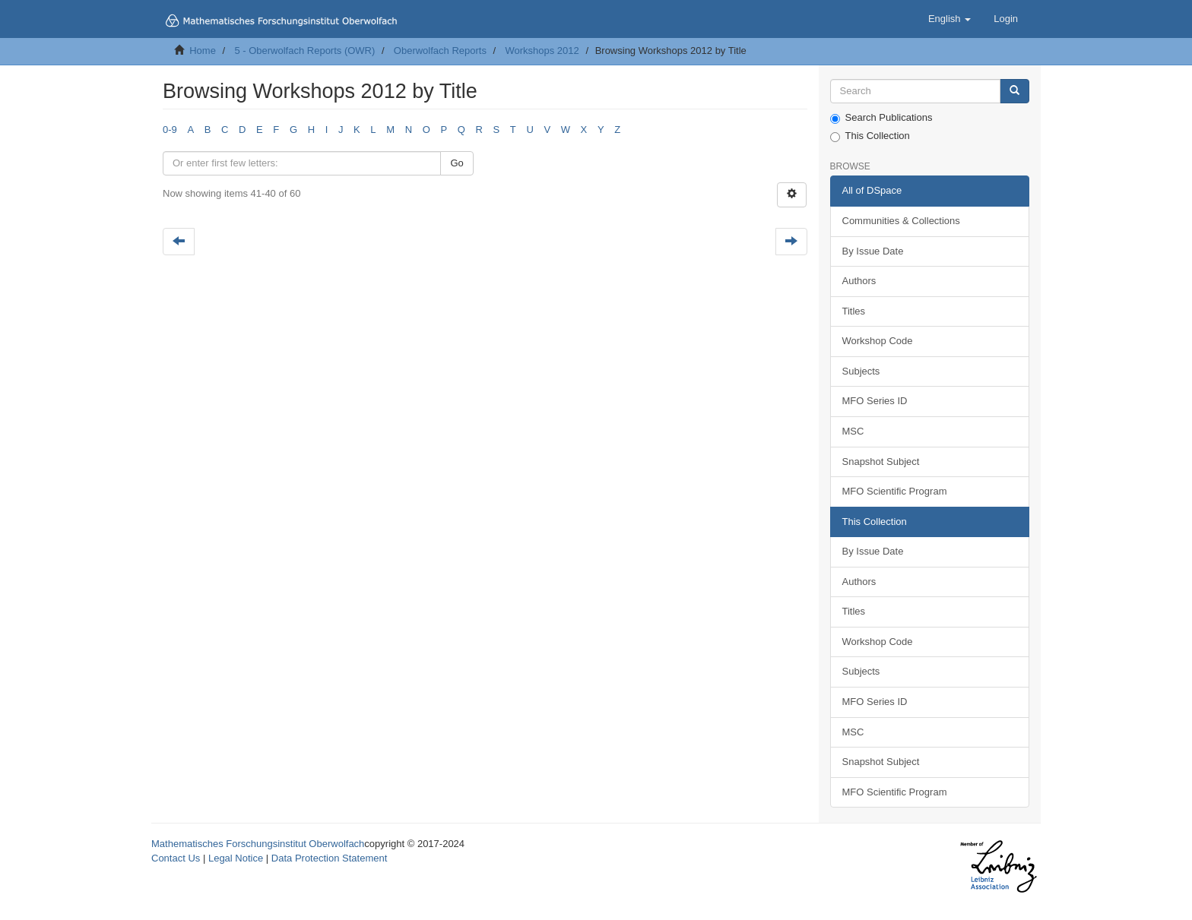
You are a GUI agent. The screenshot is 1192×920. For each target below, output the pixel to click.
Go (456, 163)
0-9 (170, 129)
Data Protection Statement (329, 858)
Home (202, 50)
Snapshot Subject (881, 461)
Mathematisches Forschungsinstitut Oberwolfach (257, 843)
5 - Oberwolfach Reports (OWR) (304, 50)
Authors (859, 280)
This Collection (870, 136)
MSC (853, 431)
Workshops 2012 (542, 50)
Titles (854, 311)
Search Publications (881, 118)
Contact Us (175, 858)
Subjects (861, 371)
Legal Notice (235, 858)
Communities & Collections (901, 220)
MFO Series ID (875, 400)
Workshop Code (877, 340)
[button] (949, 19)
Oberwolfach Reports (440, 50)
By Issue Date (873, 251)
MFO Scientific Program (894, 491)
